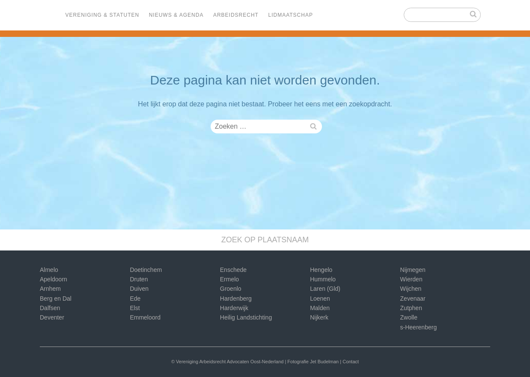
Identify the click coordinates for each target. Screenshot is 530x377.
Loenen (320, 298)
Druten (139, 279)
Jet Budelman (324, 361)
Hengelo (321, 269)
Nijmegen (413, 269)
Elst (135, 308)
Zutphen (411, 308)
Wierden (411, 279)
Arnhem (50, 288)
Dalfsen (50, 308)
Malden (320, 308)
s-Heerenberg (418, 327)
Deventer (52, 317)
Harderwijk (234, 308)
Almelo (49, 269)
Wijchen (411, 288)
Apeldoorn (53, 279)
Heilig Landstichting (246, 317)
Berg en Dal (55, 298)
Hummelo (323, 279)
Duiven (139, 288)
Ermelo (229, 279)
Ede (135, 298)
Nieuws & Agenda (176, 15)
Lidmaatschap (290, 15)
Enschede (233, 269)
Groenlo (230, 288)
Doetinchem (146, 269)
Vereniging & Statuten (103, 15)
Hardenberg (236, 298)
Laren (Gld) (325, 288)
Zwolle (408, 317)
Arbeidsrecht (236, 15)
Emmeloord (145, 317)
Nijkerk (319, 317)
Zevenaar (413, 298)
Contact (350, 361)
